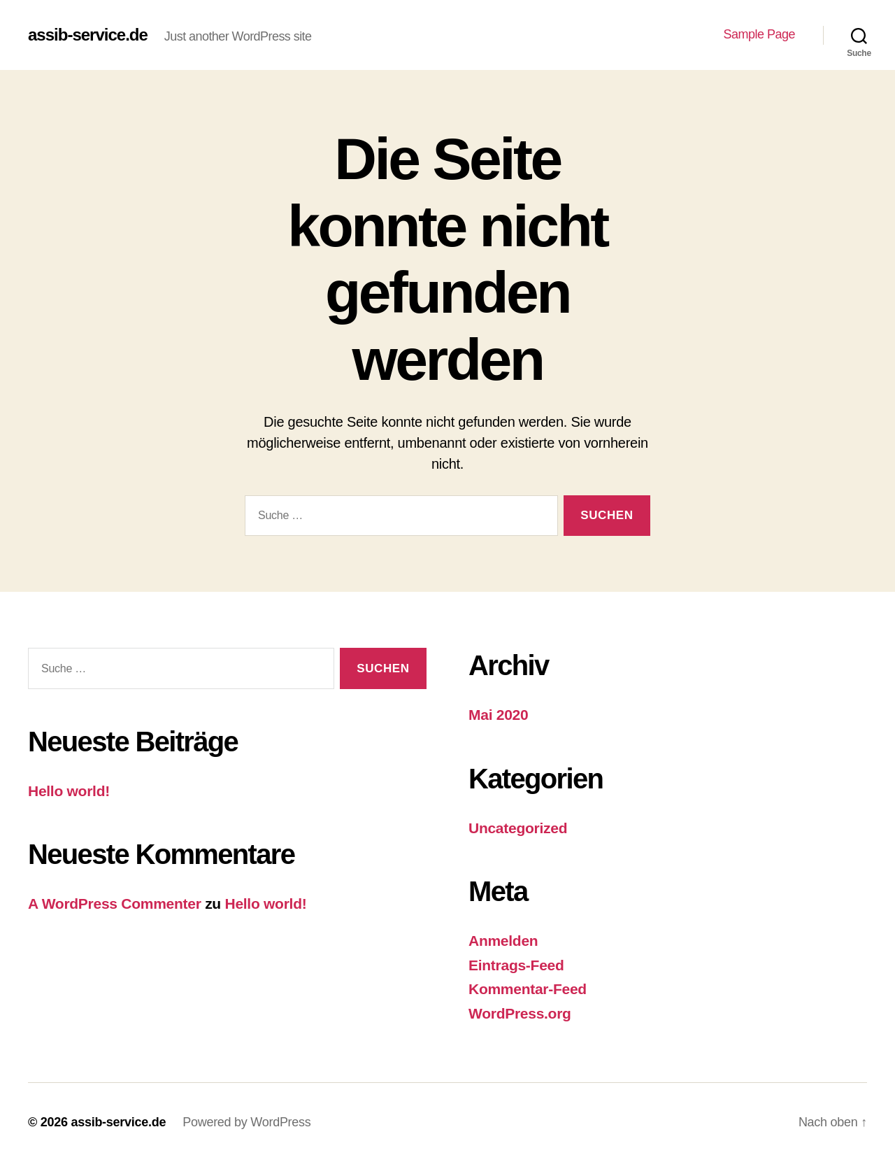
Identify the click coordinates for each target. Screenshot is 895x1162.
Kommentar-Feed (527, 989)
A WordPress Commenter (114, 903)
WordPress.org (519, 1013)
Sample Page (759, 34)
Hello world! (69, 791)
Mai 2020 (498, 715)
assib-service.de (88, 35)
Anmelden (503, 941)
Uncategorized (517, 828)
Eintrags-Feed (516, 965)
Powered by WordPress (246, 1122)
